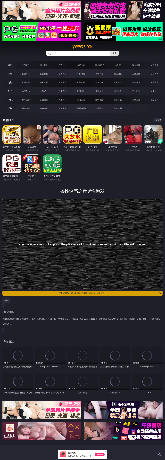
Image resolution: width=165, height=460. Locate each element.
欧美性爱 (81, 82)
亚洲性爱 (26, 82)
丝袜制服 (118, 73)
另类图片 (154, 91)
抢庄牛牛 (154, 65)
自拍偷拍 (44, 73)
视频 (10, 73)
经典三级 (118, 82)
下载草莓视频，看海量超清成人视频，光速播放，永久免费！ (110, 293)
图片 (10, 91)
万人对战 (62, 65)
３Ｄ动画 (81, 73)
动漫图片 (81, 91)
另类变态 (154, 82)
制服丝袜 (99, 82)
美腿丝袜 (99, 91)
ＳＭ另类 (154, 73)
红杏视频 (99, 108)
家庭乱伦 (44, 99)
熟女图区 (136, 91)
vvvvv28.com (82, 46)
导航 (10, 108)
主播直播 (136, 73)
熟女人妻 (99, 73)
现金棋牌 (136, 65)
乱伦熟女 (136, 82)
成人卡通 (62, 82)
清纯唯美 (118, 91)
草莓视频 (62, 108)
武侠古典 (81, 99)
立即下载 (99, 454)
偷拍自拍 (44, 82)
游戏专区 (81, 65)
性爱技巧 (154, 99)
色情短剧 (118, 108)
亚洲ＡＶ (26, 73)
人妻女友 (62, 99)
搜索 (114, 53)
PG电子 (25, 65)
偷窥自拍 (26, 91)
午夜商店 (44, 108)
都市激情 (26, 99)
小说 (10, 99)
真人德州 (44, 65)
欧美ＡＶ (62, 73)
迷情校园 (99, 99)
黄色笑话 (136, 99)
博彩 (10, 65)
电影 (10, 82)
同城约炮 (26, 108)
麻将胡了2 (99, 65)
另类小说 (118, 99)
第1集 (6, 300)
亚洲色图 (44, 91)
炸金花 (118, 65)
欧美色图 (62, 91)
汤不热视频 (81, 108)
